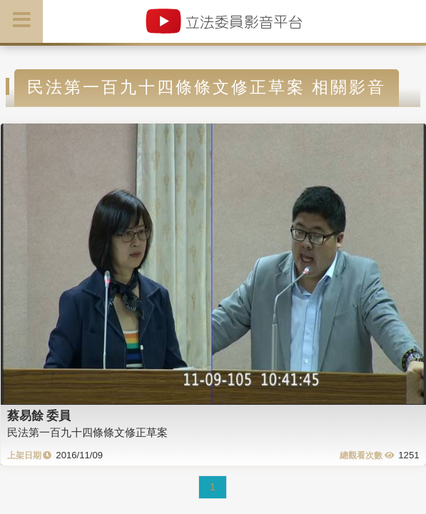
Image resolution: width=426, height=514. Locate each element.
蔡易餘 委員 (39, 415)
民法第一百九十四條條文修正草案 (87, 432)
